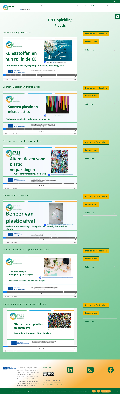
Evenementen (64, 6)
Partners (52, 6)
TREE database (105, 6)
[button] (117, 16)
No (98, 391)
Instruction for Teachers (96, 33)
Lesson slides (91, 41)
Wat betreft (30, 6)
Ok (94, 391)
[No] (118, 391)
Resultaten (41, 6)
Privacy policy (47, 368)
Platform (93, 6)
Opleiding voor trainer (80, 6)
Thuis (22, 6)
